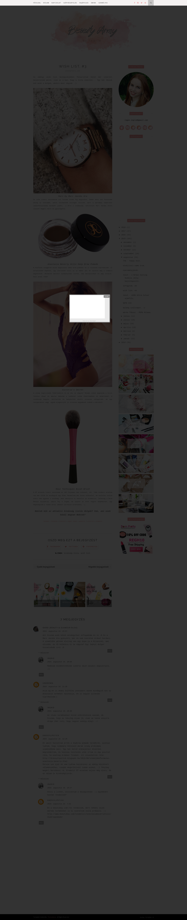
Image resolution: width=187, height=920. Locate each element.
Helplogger (93, 321)
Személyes (103, 3)
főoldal (37, 3)
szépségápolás (70, 3)
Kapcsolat (56, 3)
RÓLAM (46, 3)
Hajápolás (83, 3)
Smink (93, 3)
